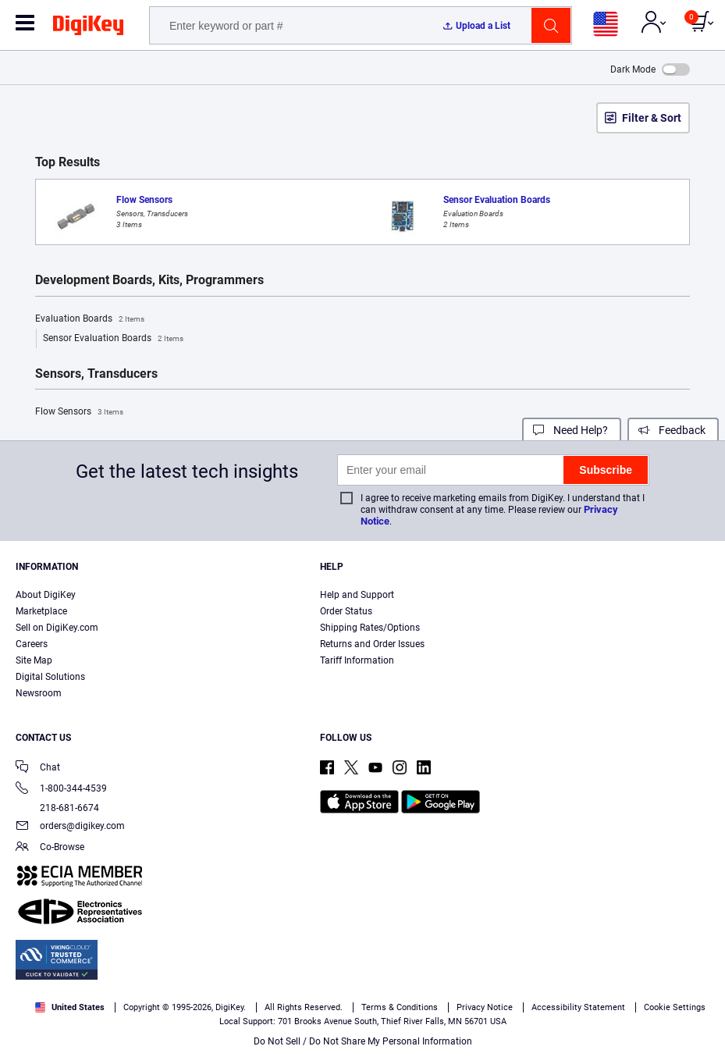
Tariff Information (357, 660)
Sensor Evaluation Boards (113, 338)
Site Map (34, 660)
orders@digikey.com (70, 827)
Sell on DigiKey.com (57, 627)
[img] (88, 28)
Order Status (346, 611)
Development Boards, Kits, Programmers (149, 280)
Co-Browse (50, 848)
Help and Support (357, 594)
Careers (32, 644)
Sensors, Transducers (96, 374)
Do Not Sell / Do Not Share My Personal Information (363, 1041)
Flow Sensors (79, 412)
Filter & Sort (651, 118)
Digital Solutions (50, 676)
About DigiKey (46, 594)
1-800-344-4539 (61, 789)
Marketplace (41, 611)
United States (70, 1007)
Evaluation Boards (89, 319)
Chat (38, 768)
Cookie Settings (674, 1007)
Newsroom (39, 693)
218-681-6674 (57, 807)
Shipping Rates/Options (370, 627)
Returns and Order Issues (372, 644)
